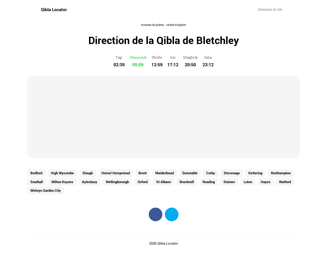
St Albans (163, 181)
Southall (36, 181)
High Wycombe (62, 173)
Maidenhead (164, 173)
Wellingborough (117, 181)
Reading (209, 181)
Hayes (265, 181)
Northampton (281, 173)
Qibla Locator (54, 9)
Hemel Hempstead (116, 173)
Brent (143, 173)
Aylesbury (89, 181)
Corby (210, 173)
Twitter (171, 214)
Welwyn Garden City (45, 190)
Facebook (155, 214)
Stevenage (232, 173)
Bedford (36, 173)
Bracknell (187, 181)
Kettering (255, 173)
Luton (248, 181)
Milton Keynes (62, 181)
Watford (285, 181)
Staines (229, 181)
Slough (87, 173)
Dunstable (190, 173)
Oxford (143, 181)
